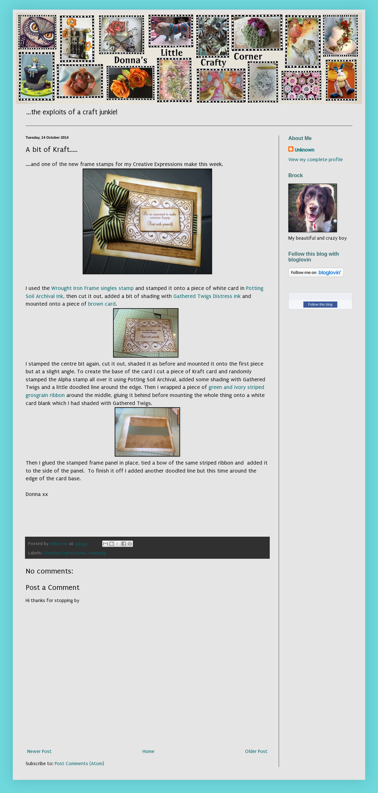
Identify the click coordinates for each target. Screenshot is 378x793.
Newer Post (39, 751)
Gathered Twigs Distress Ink (207, 296)
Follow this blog (320, 304)
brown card (102, 304)
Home (148, 751)
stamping (97, 553)
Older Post (256, 751)
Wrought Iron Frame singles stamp (92, 288)
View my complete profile (315, 159)
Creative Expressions (65, 553)
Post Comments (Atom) (79, 763)
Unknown (304, 150)
